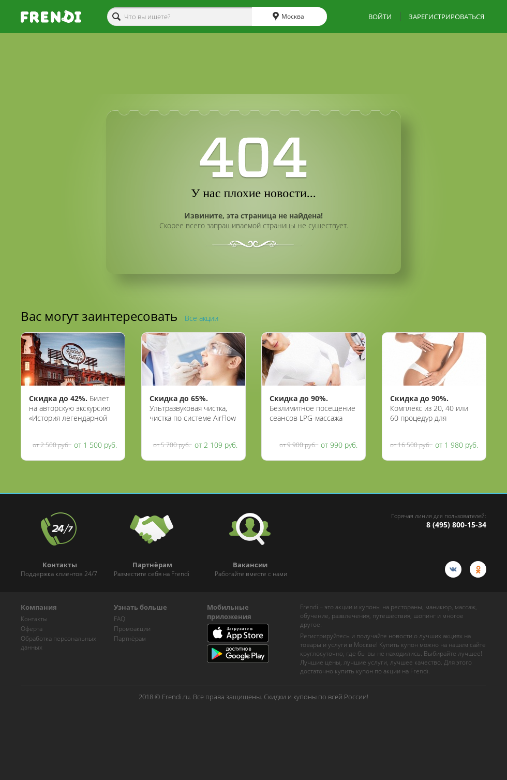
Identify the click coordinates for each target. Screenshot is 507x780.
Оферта (31, 628)
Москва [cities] (288, 16)
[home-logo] (51, 16)
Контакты (34, 618)
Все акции (201, 318)
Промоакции (132, 628)
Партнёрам (130, 638)
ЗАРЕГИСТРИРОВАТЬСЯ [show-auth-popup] (446, 16)
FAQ (119, 618)
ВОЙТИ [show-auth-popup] (380, 16)
